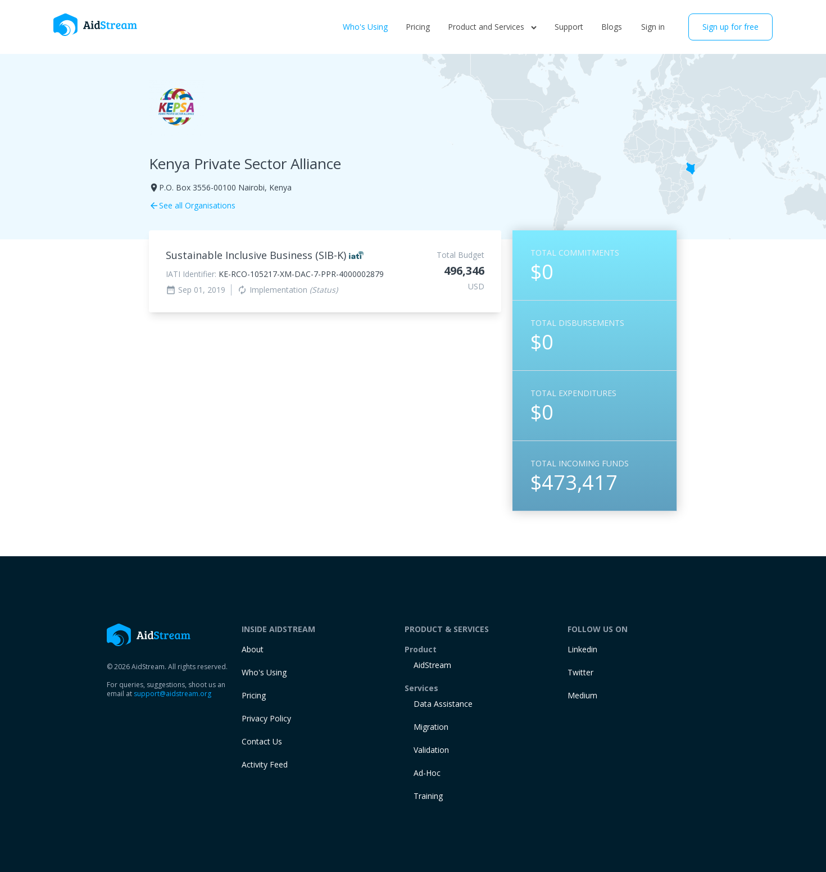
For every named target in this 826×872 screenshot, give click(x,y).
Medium (582, 695)
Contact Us (262, 741)
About (253, 649)
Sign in (653, 26)
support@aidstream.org (172, 693)
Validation (431, 749)
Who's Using (365, 26)
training (428, 796)
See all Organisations (192, 205)
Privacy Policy (266, 718)
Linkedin (582, 649)
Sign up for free (730, 26)
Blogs (611, 26)
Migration (431, 726)
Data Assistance (443, 703)
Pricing (418, 26)
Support (569, 26)
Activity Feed (265, 764)
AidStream (432, 665)
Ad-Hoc (427, 772)
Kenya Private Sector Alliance (245, 163)
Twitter (580, 672)
